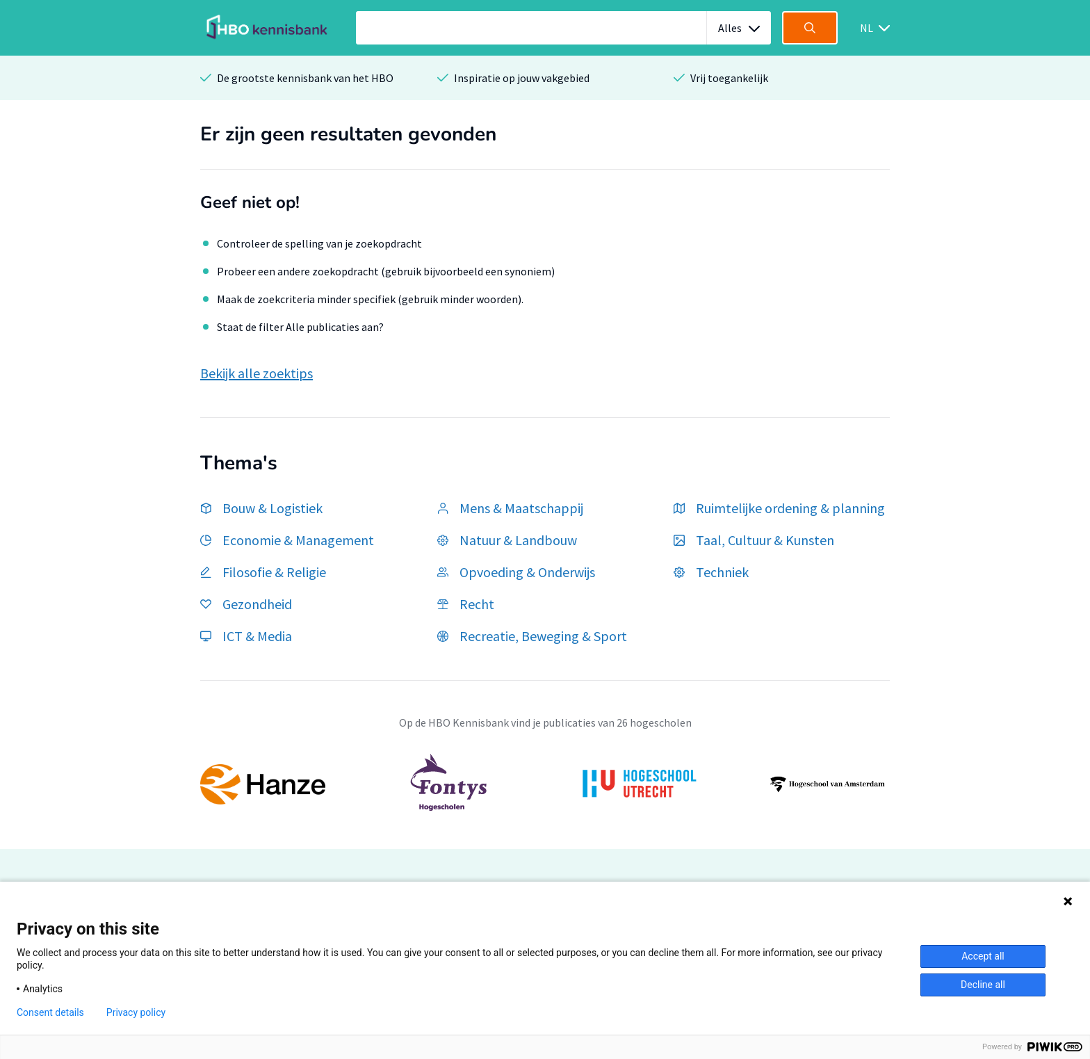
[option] (545, 784)
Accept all (982, 956)
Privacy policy (135, 1012)
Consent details (50, 1012)
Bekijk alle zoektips (256, 373)
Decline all (983, 984)
